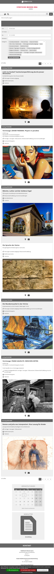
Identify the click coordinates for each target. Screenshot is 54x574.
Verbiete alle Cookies (28, 570)
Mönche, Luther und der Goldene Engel (17, 191)
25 (28, 501)
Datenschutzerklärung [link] (27, 572)
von (3, 28)
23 (20, 501)
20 (36, 498)
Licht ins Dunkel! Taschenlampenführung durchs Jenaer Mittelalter (23, 73)
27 (36, 501)
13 (36, 495)
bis (2, 35)
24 (24, 501)
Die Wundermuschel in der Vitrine (15, 304)
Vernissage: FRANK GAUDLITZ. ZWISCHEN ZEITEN (20, 361)
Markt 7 (27, 554)
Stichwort (4, 38)
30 (20, 504)
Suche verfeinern (14, 57)
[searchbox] (22, 54)
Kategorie (4, 41)
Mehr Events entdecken (28, 508)
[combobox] (27, 48)
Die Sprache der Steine (11, 245)
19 (32, 498)
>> (41, 488)
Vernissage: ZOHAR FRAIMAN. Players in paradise (21, 131)
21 (40, 498)
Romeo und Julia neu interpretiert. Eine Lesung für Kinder (24, 424)
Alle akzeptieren (12, 570)
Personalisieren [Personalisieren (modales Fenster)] (43, 570)
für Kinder (4, 32)
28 (40, 501)
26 (32, 501)
